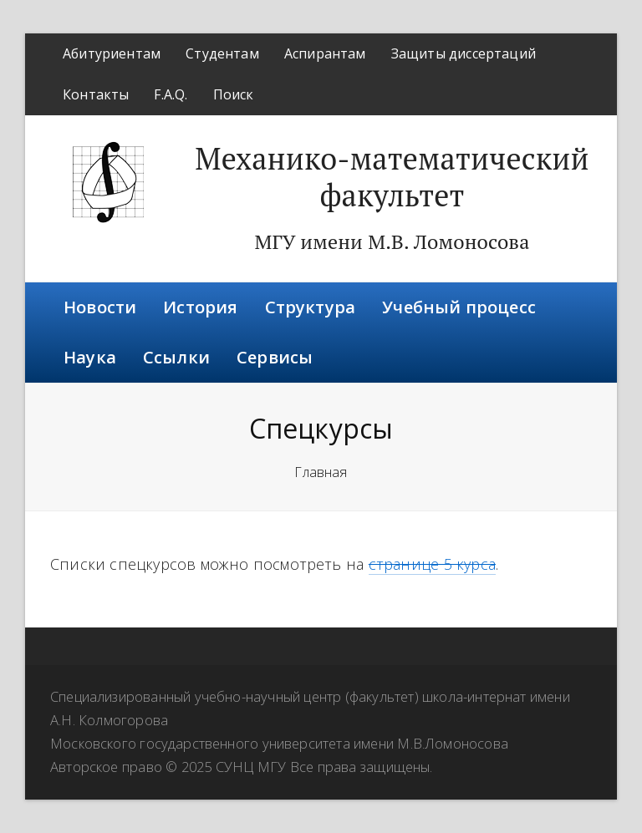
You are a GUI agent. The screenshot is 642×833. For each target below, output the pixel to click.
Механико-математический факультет (392, 177)
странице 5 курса (432, 564)
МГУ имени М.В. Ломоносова (391, 241)
